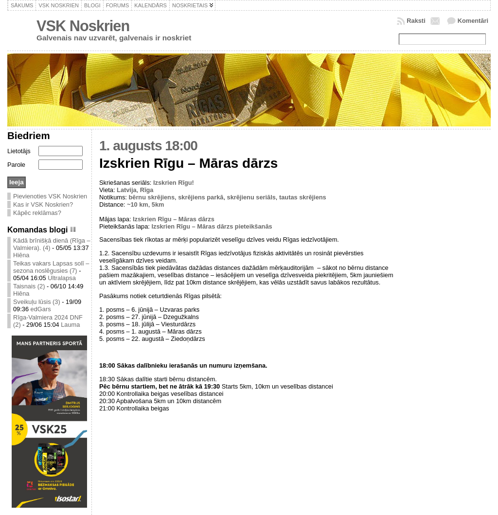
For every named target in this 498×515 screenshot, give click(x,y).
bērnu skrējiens (151, 197)
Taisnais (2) (29, 286)
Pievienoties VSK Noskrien (50, 196)
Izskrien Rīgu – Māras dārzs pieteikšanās (211, 226)
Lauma (70, 324)
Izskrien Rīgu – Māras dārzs (173, 219)
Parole (16, 164)
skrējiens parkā (200, 197)
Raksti (416, 20)
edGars (41, 309)
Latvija (127, 190)
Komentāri (473, 20)
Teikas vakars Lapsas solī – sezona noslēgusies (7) (51, 267)
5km (158, 204)
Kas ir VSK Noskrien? (43, 204)
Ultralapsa (62, 278)
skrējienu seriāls (251, 197)
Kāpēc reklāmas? (37, 212)
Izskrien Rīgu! (173, 182)
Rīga (147, 190)
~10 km (137, 204)
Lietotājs (19, 151)
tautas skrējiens (302, 197)
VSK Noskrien (82, 26)
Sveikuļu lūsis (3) (36, 301)
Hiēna (21, 255)
